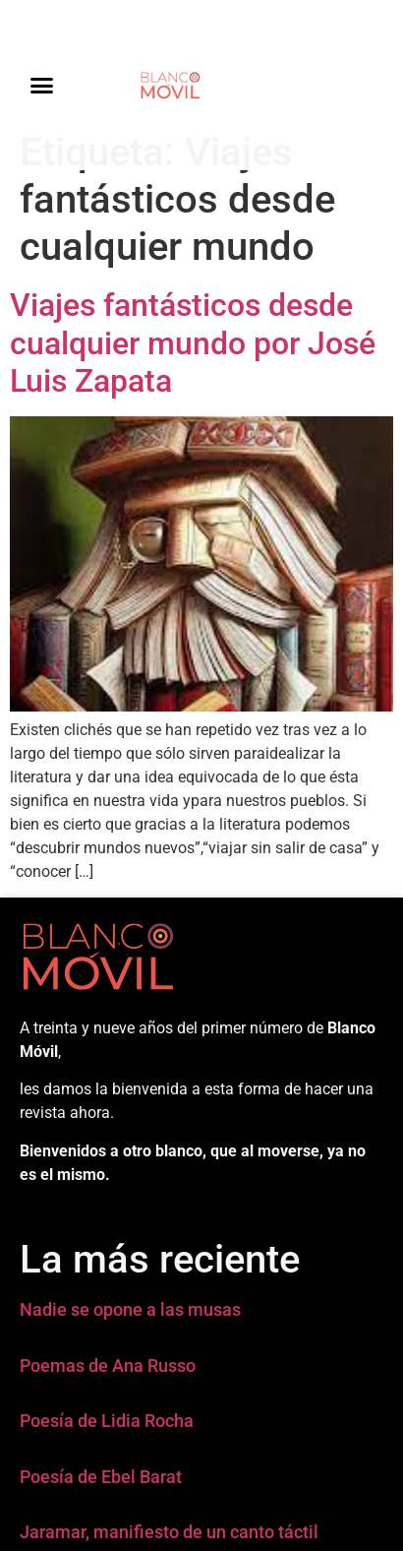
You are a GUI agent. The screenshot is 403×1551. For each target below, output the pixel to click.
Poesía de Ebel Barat (101, 1476)
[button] (42, 85)
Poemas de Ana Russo (108, 1365)
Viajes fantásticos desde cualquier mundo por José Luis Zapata (192, 343)
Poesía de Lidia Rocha (107, 1420)
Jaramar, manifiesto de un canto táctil (169, 1531)
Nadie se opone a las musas (130, 1309)
